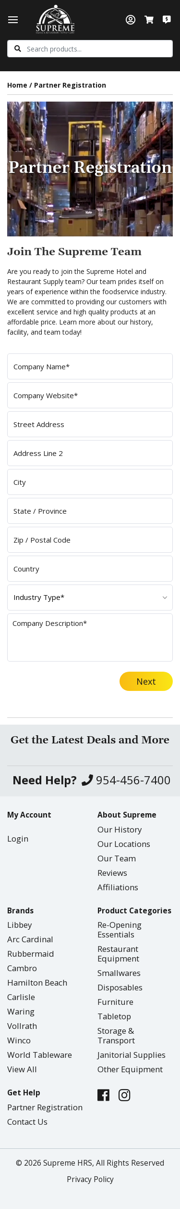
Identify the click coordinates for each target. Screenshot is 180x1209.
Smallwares (119, 972)
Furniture (115, 1001)
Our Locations (123, 843)
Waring (21, 1011)
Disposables (120, 987)
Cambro (22, 968)
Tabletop (114, 1016)
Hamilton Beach (37, 982)
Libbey (19, 924)
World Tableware (39, 1054)
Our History (119, 829)
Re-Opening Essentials (119, 929)
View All (22, 1069)
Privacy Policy (90, 1179)
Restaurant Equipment (118, 953)
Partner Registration (45, 1107)
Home (17, 85)
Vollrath (22, 1025)
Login (17, 838)
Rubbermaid (30, 953)
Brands (20, 911)
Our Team (116, 858)
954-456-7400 (126, 780)
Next (146, 681)
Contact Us (27, 1121)
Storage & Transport (116, 1035)
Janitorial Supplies (131, 1054)
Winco (19, 1040)
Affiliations (117, 887)
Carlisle (21, 996)
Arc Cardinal (30, 939)
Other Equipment (130, 1069)
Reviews (112, 872)
